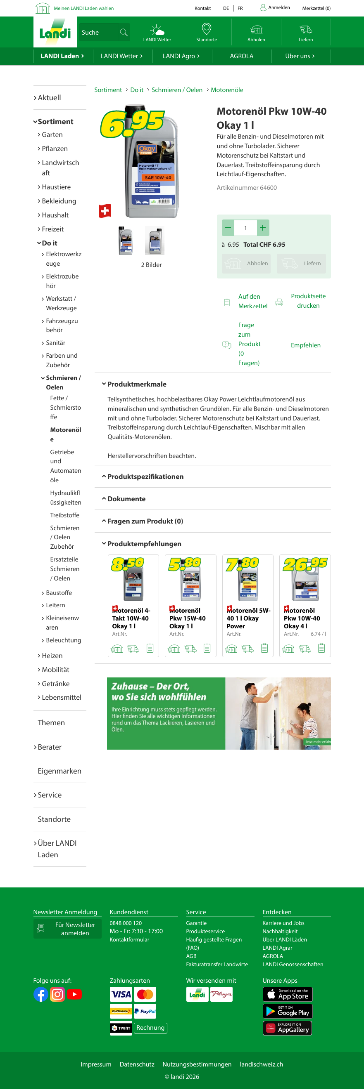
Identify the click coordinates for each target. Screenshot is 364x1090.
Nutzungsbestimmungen (197, 1064)
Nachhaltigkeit (280, 931)
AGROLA (242, 56)
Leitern (55, 605)
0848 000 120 (126, 923)
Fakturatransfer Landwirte (217, 964)
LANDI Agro (179, 56)
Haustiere (56, 186)
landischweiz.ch (261, 1064)
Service (50, 795)
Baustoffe (59, 593)
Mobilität (55, 669)
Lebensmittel (62, 697)
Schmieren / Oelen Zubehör (65, 537)
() (316, 8)
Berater (50, 747)
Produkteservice (205, 931)
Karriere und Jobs (284, 923)
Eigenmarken (60, 771)
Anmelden (279, 8)
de (226, 8)
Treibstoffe (65, 515)
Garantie (196, 923)
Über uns (297, 56)
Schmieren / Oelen (177, 90)
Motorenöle (227, 90)
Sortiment (56, 121)
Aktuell (49, 97)
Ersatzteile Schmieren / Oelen (65, 569)
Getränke (56, 683)
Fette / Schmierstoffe (65, 407)
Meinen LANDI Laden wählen (84, 8)
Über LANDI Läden (285, 939)
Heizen (52, 655)
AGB (191, 956)
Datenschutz (137, 1064)
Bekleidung (59, 200)
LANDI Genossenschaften (293, 964)
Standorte (54, 819)
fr (240, 8)
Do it (49, 243)
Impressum (96, 1064)
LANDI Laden (60, 56)
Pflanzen (55, 148)
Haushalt (55, 214)
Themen (51, 722)
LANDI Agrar (278, 947)
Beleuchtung (63, 640)
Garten (52, 134)
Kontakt (203, 8)
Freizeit (53, 229)
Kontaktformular (130, 939)
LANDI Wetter (119, 56)
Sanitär (56, 343)
